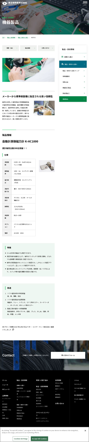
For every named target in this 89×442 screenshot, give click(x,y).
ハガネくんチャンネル (42, 421)
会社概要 (4, 407)
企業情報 (5, 396)
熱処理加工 (20, 416)
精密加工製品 (20, 413)
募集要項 (57, 397)
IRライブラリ (40, 395)
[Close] (85, 431)
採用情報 (58, 380)
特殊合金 (19, 410)
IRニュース (6, 389)
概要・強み (12, 48)
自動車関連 (20, 388)
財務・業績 (39, 392)
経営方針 (38, 389)
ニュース (5, 385)
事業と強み (5, 418)
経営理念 (4, 404)
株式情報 (38, 398)
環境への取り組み (42, 380)
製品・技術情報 (11, 37)
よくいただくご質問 (41, 406)
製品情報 (30, 48)
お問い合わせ (47, 48)
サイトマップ (77, 384)
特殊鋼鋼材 (20, 407)
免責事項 (38, 403)
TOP (3, 37)
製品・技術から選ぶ (23, 37)
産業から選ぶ (20, 385)
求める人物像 (59, 383)
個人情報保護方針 (79, 395)
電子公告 (38, 401)
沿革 (3, 415)
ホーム (4, 380)
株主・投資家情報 (42, 386)
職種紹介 (57, 386)
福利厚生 (57, 394)
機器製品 (19, 419)
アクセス (76, 380)
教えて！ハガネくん (41, 418)
